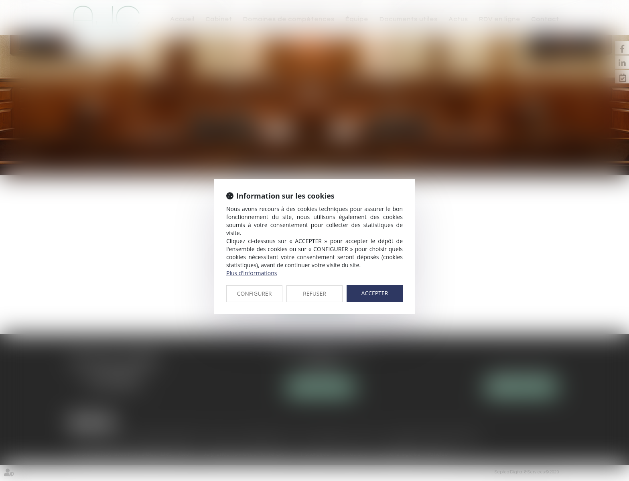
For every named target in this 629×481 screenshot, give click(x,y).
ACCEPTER (374, 293)
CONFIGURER (254, 293)
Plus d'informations (251, 273)
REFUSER (314, 293)
